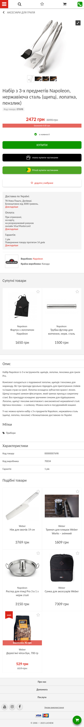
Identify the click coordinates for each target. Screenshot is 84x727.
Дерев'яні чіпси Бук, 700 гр (22, 653)
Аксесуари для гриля (21, 12)
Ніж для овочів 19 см (22, 529)
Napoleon (38, 258)
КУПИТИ (42, 145)
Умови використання (54, 707)
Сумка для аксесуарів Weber (62, 591)
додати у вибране (43, 182)
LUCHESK (49, 723)
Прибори (11, 432)
